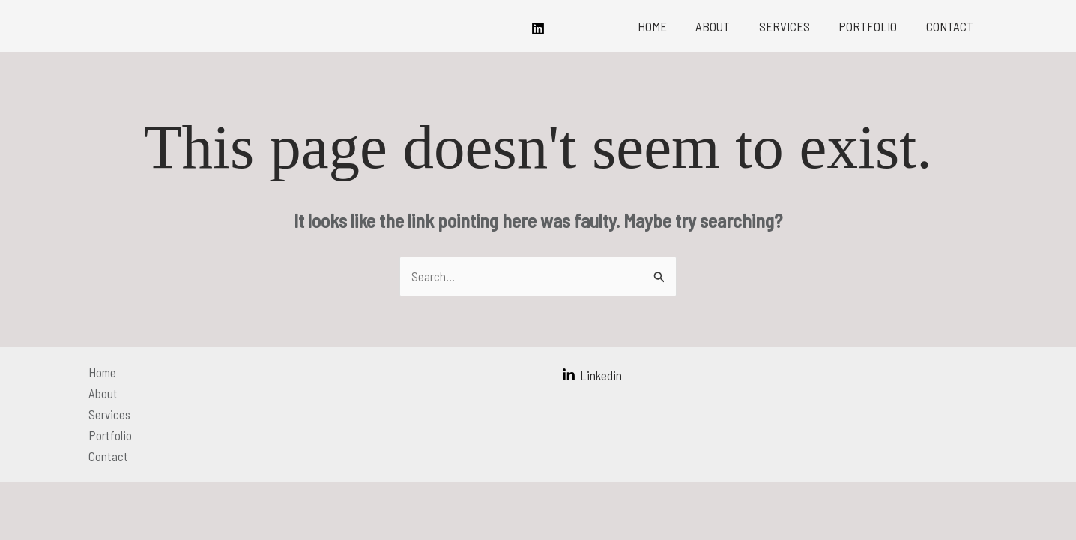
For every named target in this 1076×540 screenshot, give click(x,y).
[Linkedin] (538, 28)
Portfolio (873, 26)
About (724, 26)
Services (792, 26)
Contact (951, 26)
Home (667, 26)
